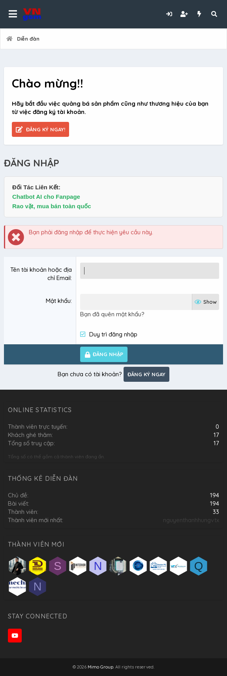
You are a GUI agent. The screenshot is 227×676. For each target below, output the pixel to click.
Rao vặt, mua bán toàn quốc (51, 206)
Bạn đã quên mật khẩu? (112, 314)
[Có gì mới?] (198, 14)
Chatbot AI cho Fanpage (46, 196)
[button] (13, 14)
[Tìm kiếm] (213, 14)
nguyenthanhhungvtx (191, 520)
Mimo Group (100, 667)
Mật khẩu (58, 300)
